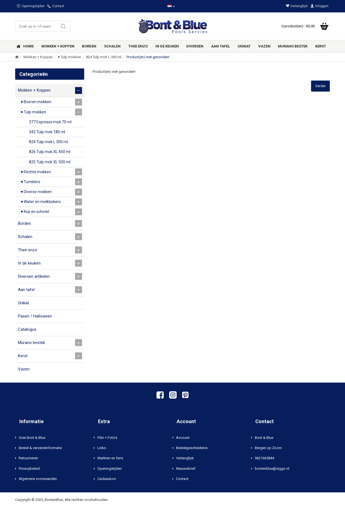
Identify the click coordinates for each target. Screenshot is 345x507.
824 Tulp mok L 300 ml (103, 57)
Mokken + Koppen (38, 57)
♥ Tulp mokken (69, 57)
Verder (320, 86)
